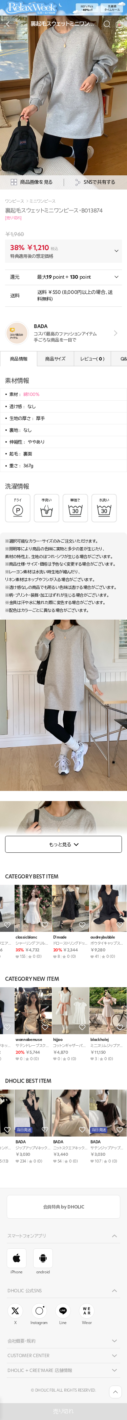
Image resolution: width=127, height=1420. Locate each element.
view (114, 333)
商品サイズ (55, 359)
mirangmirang (16, 937)
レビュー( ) (92, 359)
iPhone (16, 1261)
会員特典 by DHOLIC (63, 1207)
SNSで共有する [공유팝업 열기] (95, 182)
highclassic (51, 1040)
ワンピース (14, 201)
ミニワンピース (42, 201)
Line (63, 1314)
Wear (86, 1314)
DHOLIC (49, 937)
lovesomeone (91, 937)
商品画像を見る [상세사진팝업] (31, 182)
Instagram (39, 1314)
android (43, 1261)
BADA (9, 1040)
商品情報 (18, 359)
